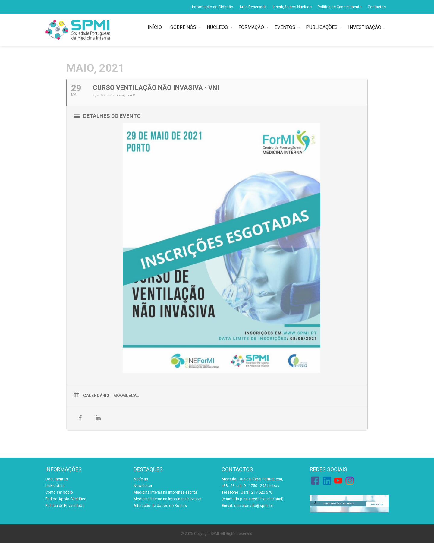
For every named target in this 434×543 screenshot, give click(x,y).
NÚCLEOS (217, 27)
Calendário (96, 395)
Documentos (56, 479)
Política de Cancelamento (340, 7)
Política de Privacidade (64, 505)
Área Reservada (253, 7)
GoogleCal (126, 395)
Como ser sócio (59, 492)
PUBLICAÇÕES (322, 27)
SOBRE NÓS (183, 27)
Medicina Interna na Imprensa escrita (165, 492)
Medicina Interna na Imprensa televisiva (167, 499)
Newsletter (143, 485)
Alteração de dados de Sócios (160, 505)
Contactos (377, 7)
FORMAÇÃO (251, 27)
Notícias (141, 479)
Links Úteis (54, 485)
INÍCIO (156, 27)
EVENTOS (285, 27)
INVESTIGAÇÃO (364, 27)
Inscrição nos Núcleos (292, 7)
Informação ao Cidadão (212, 7)
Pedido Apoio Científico (65, 499)
